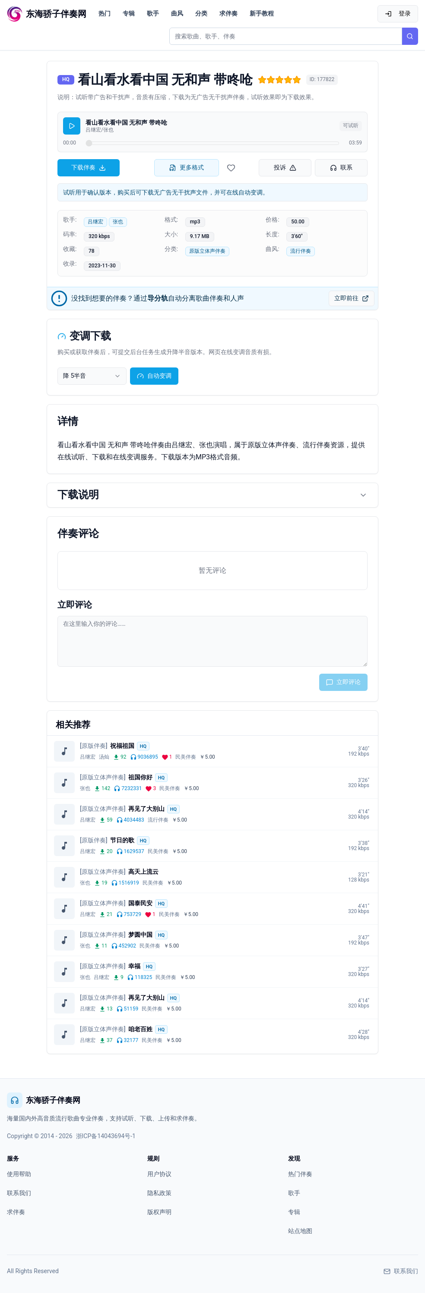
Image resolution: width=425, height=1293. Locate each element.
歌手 (153, 13)
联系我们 (19, 1192)
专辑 (129, 13)
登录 (398, 13)
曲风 (177, 13)
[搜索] (410, 36)
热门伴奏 (300, 1174)
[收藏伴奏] (231, 167)
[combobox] (92, 376)
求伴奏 (228, 13)
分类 (201, 13)
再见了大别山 (146, 808)
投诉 (285, 167)
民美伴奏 (185, 757)
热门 (104, 13)
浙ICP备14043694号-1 (106, 1136)
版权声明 (159, 1211)
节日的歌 (122, 840)
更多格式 (186, 167)
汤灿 (104, 757)
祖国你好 (140, 777)
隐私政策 (159, 1192)
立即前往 (351, 298)
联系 (341, 167)
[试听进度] (212, 143)
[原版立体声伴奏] (103, 777)
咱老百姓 (140, 1029)
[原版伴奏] (94, 745)
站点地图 (300, 1230)
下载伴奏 (88, 167)
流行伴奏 (300, 251)
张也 (118, 222)
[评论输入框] (212, 641)
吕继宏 (95, 222)
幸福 (134, 966)
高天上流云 (143, 871)
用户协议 (159, 1174)
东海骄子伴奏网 (43, 1100)
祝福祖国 (122, 745)
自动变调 (154, 376)
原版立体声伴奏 (207, 251)
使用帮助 (19, 1174)
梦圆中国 (140, 934)
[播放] (71, 126)
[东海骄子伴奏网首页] (46, 14)
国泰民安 (140, 903)
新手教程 (262, 13)
